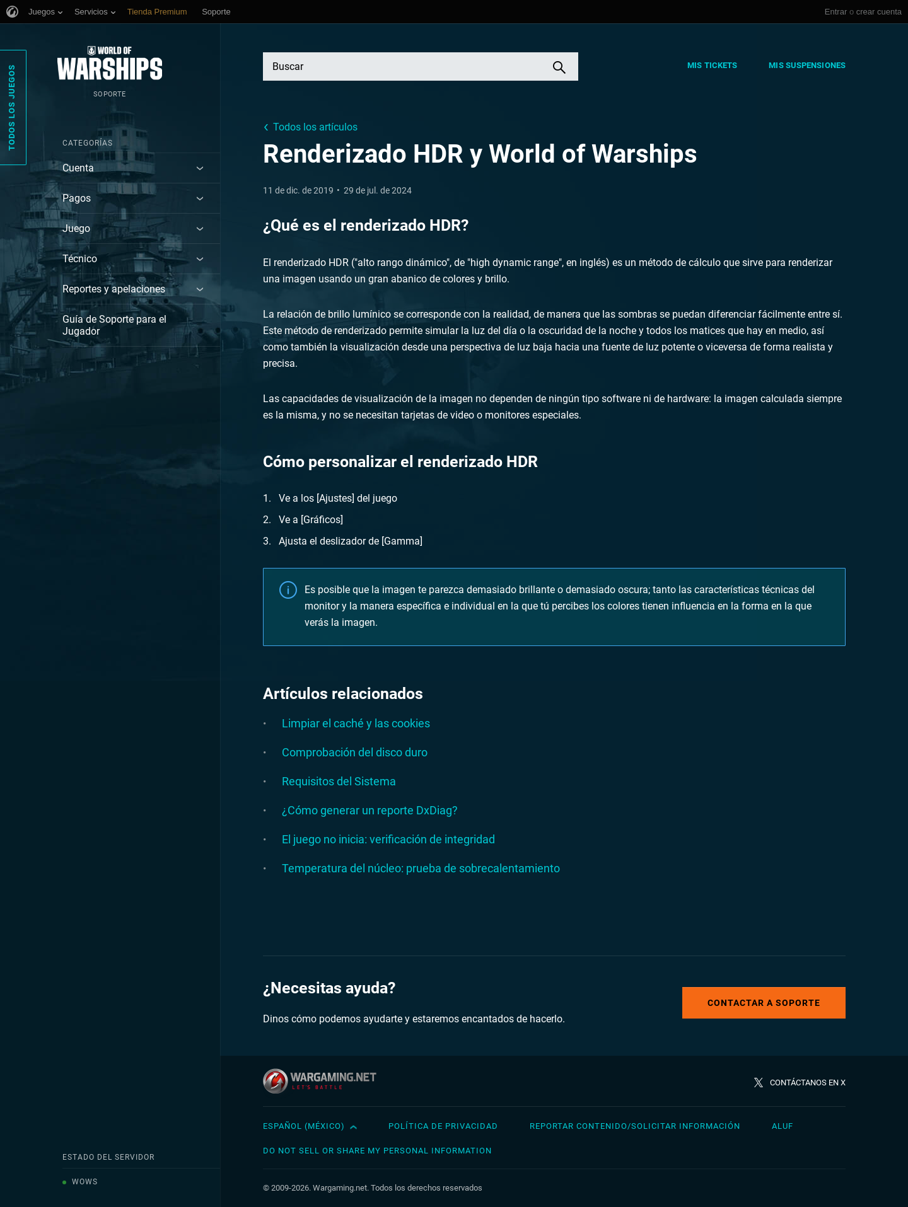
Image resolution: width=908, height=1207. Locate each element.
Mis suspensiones (807, 65)
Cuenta (78, 168)
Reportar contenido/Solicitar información (635, 1126)
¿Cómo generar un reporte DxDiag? (370, 810)
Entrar (836, 11)
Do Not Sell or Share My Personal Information (377, 1150)
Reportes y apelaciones (113, 289)
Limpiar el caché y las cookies (356, 723)
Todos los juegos (11, 107)
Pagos (76, 198)
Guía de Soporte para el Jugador (114, 325)
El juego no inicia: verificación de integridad (388, 839)
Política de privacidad (443, 1126)
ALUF (782, 1126)
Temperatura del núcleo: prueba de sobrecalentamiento (421, 868)
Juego (76, 228)
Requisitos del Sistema (339, 781)
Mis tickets (712, 65)
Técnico (79, 259)
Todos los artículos (315, 127)
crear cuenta (879, 11)
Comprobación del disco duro (355, 752)
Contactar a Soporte (763, 1003)
